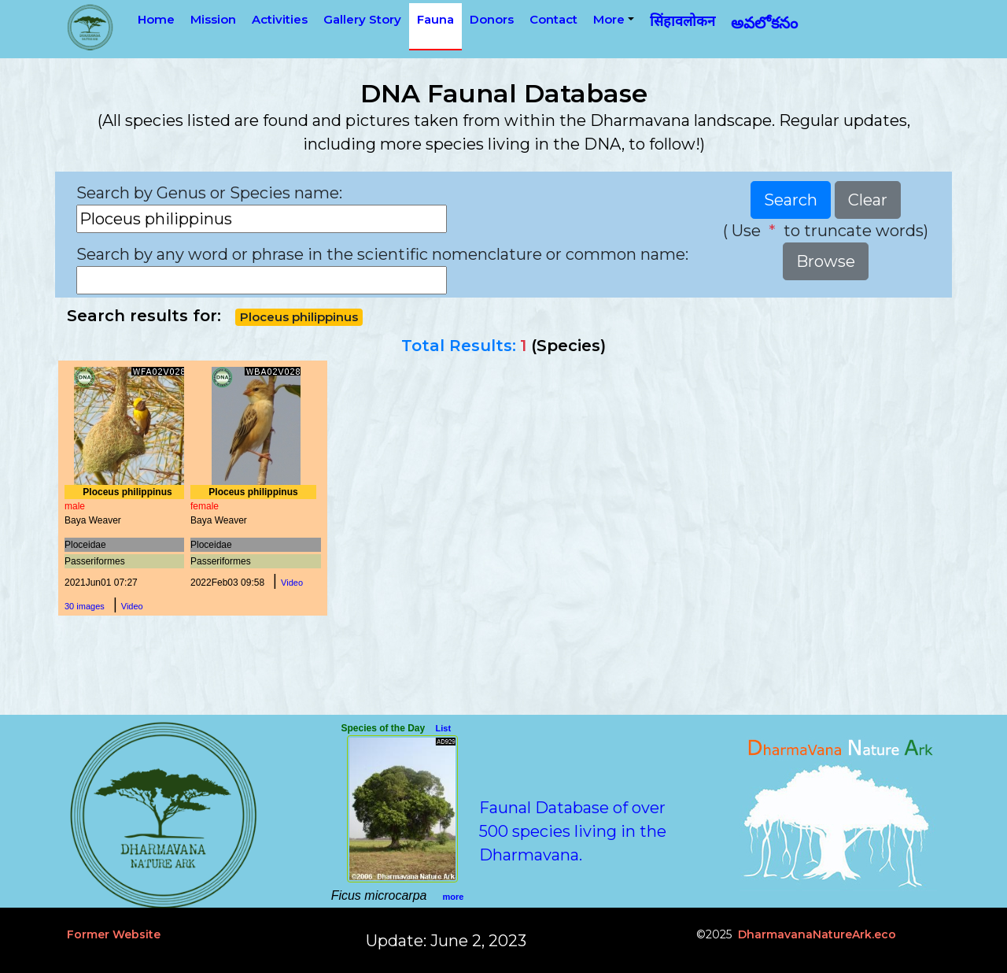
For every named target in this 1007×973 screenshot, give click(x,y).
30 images (85, 606)
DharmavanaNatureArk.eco (817, 934)
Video (132, 606)
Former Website (113, 934)
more (452, 896)
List (444, 728)
